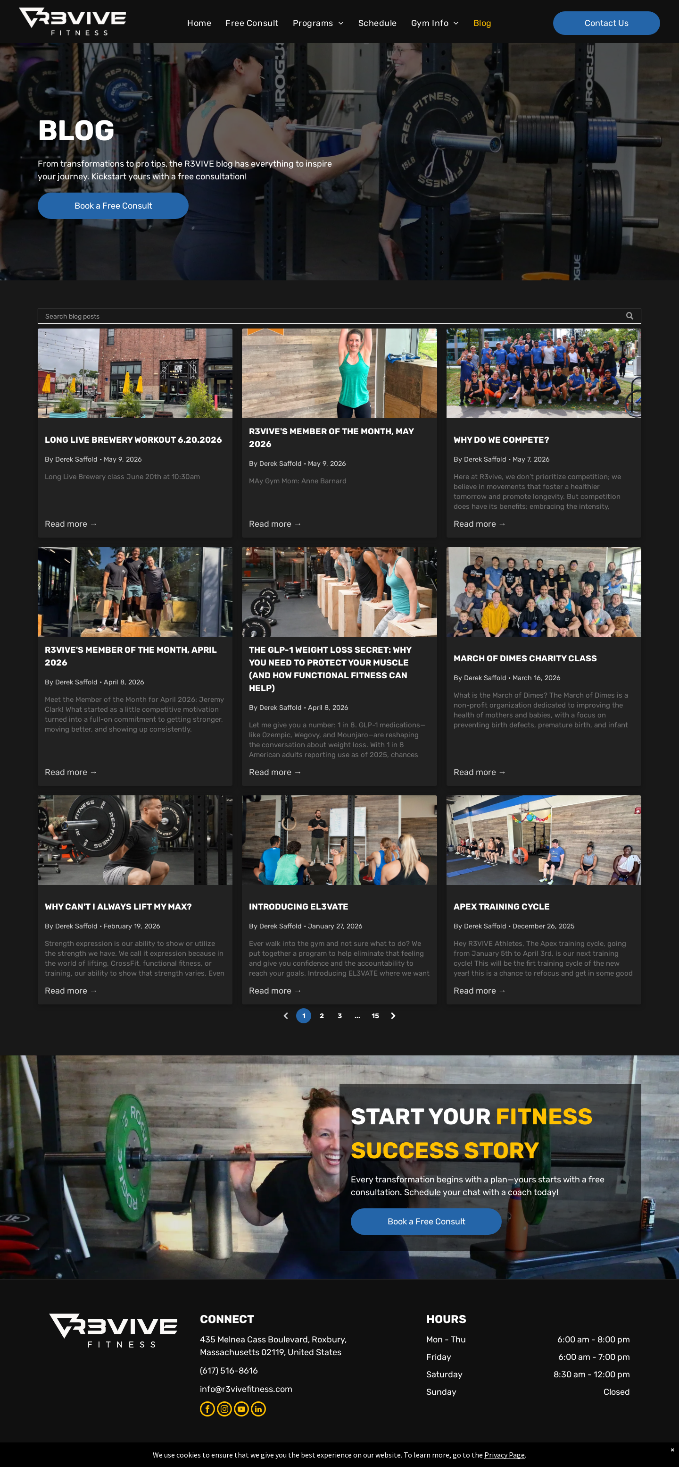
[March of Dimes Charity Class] (544, 592)
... (357, 1016)
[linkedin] (258, 1410)
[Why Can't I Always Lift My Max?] (135, 840)
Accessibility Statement (359, 1458)
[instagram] (224, 1410)
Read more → (71, 524)
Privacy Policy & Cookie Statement (280, 1458)
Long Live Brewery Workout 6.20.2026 (133, 440)
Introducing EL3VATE (298, 907)
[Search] (339, 316)
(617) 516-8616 (229, 1371)
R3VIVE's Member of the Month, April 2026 (131, 656)
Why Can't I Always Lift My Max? (118, 907)
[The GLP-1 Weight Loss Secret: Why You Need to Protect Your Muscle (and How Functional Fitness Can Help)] (339, 592)
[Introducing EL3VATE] (339, 840)
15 (375, 1016)
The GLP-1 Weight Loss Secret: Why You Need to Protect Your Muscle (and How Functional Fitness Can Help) (330, 669)
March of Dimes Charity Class (525, 658)
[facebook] (207, 1410)
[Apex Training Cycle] (544, 840)
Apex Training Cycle (502, 907)
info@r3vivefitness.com (246, 1389)
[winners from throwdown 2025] (135, 592)
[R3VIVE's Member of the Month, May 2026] (339, 373)
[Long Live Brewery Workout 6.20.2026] (135, 373)
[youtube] (241, 1410)
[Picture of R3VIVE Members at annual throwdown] (544, 373)
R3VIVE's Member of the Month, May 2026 (331, 437)
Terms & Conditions (417, 1458)
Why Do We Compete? (501, 440)
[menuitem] (199, 23)
